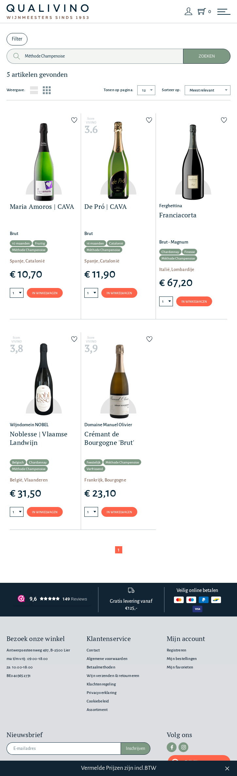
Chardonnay (170, 252)
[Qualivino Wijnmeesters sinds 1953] (48, 11)
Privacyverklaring (101, 693)
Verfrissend (95, 469)
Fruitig (40, 243)
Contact (93, 650)
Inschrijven (135, 748)
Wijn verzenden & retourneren (113, 676)
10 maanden (21, 243)
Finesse (189, 252)
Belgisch (18, 462)
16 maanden (95, 243)
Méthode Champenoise (28, 250)
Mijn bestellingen (182, 659)
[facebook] (172, 747)
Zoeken (207, 56)
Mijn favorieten (180, 667)
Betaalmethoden (101, 667)
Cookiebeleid (98, 701)
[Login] (188, 11)
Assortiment (97, 710)
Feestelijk (93, 462)
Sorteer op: (171, 90)
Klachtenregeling (101, 684)
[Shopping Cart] (203, 11)
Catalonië (116, 243)
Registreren (176, 650)
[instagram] (183, 747)
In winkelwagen (45, 293)
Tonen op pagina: (118, 90)
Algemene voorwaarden (107, 659)
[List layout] (34, 90)
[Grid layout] (47, 90)
